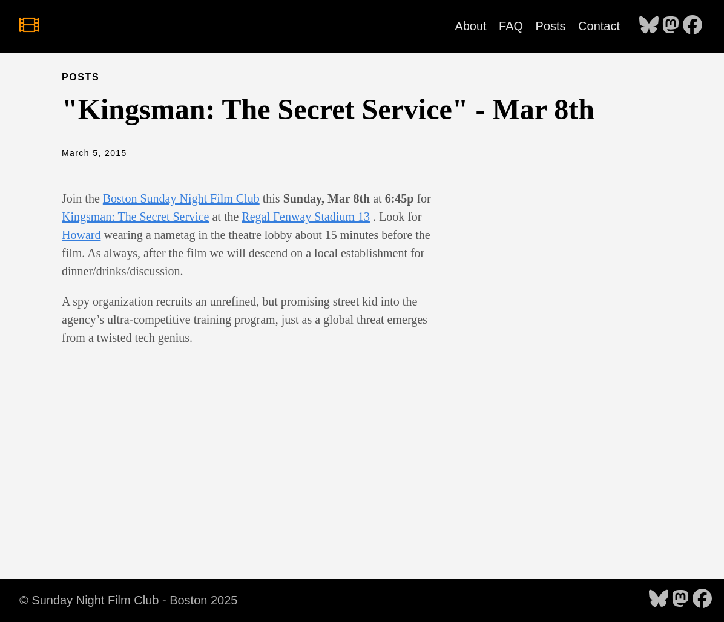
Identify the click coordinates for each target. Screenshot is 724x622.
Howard (81, 234)
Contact (599, 26)
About (470, 26)
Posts (551, 26)
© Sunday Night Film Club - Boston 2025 (128, 600)
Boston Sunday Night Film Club (181, 198)
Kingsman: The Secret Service (135, 216)
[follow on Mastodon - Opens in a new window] (670, 26)
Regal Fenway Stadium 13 (306, 216)
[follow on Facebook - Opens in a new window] (692, 26)
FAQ (511, 26)
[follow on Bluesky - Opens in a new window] (649, 26)
